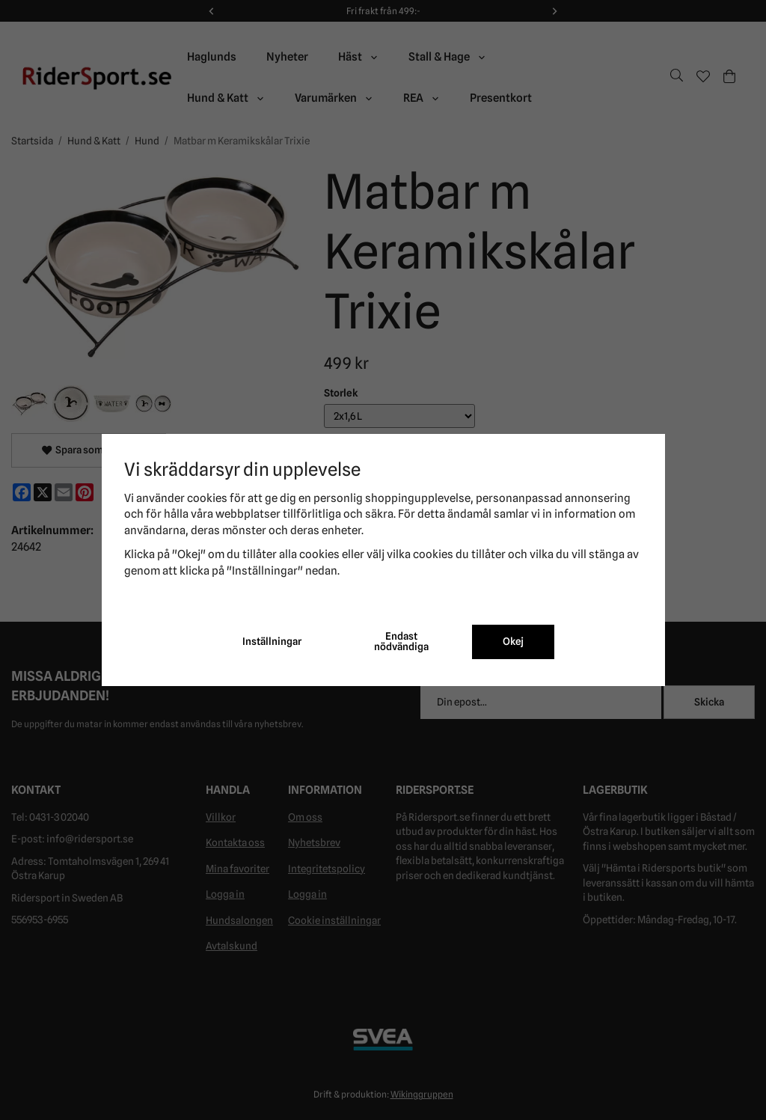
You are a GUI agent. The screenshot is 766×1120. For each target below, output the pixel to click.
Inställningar (271, 641)
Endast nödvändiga (401, 641)
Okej (513, 641)
